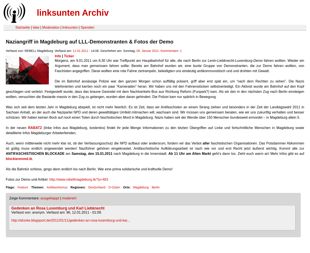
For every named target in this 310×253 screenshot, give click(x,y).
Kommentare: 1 (171, 51)
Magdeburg (141, 187)
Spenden (87, 27)
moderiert (69, 198)
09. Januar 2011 (147, 51)
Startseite (22, 27)
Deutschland (96, 187)
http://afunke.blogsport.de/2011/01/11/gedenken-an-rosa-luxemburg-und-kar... (70, 220)
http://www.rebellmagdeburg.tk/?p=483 (78, 179)
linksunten (70, 27)
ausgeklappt (49, 198)
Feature (22, 187)
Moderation (50, 27)
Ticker (69, 56)
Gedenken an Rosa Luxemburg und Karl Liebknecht (58, 208)
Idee (36, 27)
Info (58, 56)
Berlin (156, 187)
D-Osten (114, 187)
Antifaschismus (56, 187)
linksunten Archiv (73, 12)
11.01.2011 (80, 51)
